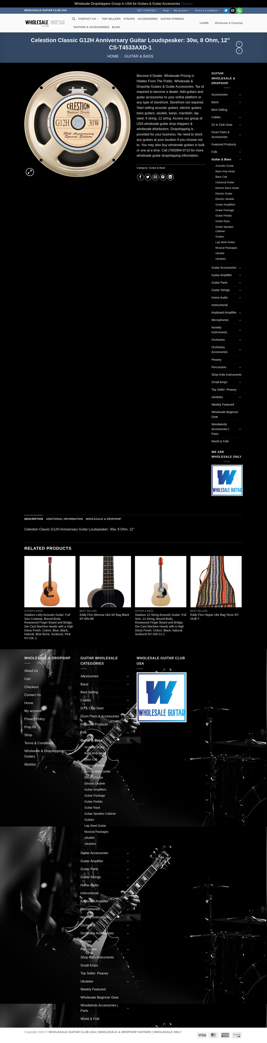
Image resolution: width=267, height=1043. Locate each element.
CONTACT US (88, 19)
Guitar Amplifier (221, 275)
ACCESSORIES (148, 18)
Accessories (219, 94)
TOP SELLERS (111, 18)
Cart (27, 679)
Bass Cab (221, 176)
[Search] (73, 19)
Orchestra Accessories (219, 350)
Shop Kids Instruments (226, 374)
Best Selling (219, 109)
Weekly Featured (222, 404)
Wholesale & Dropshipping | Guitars (44, 753)
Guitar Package (224, 210)
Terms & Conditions (207, 10)
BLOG (116, 27)
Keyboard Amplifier (224, 312)
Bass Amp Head (225, 171)
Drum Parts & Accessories (220, 134)
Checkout (31, 687)
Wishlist (30, 764)
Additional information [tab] (64, 518)
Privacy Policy (34, 719)
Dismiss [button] (187, 3)
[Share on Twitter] (148, 177)
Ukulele (219, 253)
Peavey (216, 359)
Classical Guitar (224, 182)
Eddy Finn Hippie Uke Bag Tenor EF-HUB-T (215, 616)
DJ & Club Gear (221, 124)
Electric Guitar (223, 193)
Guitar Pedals (223, 215)
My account (182, 10)
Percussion (218, 367)
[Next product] (239, 44)
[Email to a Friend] (155, 177)
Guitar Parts (219, 282)
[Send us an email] (233, 10)
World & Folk (220, 441)
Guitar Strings (220, 290)
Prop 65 (30, 727)
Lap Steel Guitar (225, 242)
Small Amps (219, 382)
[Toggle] (240, 94)
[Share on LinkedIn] (170, 177)
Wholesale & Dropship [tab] (103, 518)
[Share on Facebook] (140, 177)
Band (215, 102)
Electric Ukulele (224, 198)
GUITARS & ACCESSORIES (91, 27)
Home (113, 56)
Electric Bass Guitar (227, 187)
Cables (216, 117)
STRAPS (129, 18)
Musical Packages (226, 247)
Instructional (219, 305)
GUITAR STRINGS (172, 18)
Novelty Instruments (219, 330)
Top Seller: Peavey (223, 389)
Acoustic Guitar (224, 165)
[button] (204, 23)
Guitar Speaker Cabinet (224, 229)
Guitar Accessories (223, 267)
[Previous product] (239, 51)
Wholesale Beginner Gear (224, 414)
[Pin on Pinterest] (162, 177)
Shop (166, 10)
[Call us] (239, 10)
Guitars (219, 236)
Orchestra (218, 339)
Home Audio (219, 297)
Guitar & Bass (138, 56)
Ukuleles (220, 258)
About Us (31, 671)
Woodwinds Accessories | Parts (220, 429)
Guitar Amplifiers (225, 204)
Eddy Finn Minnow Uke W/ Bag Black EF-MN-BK (104, 616)
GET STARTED (147, 10)
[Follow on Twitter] (226, 10)
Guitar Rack (222, 221)
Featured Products (223, 144)
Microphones (220, 320)
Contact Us (32, 695)
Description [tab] (33, 518)
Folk (214, 152)
